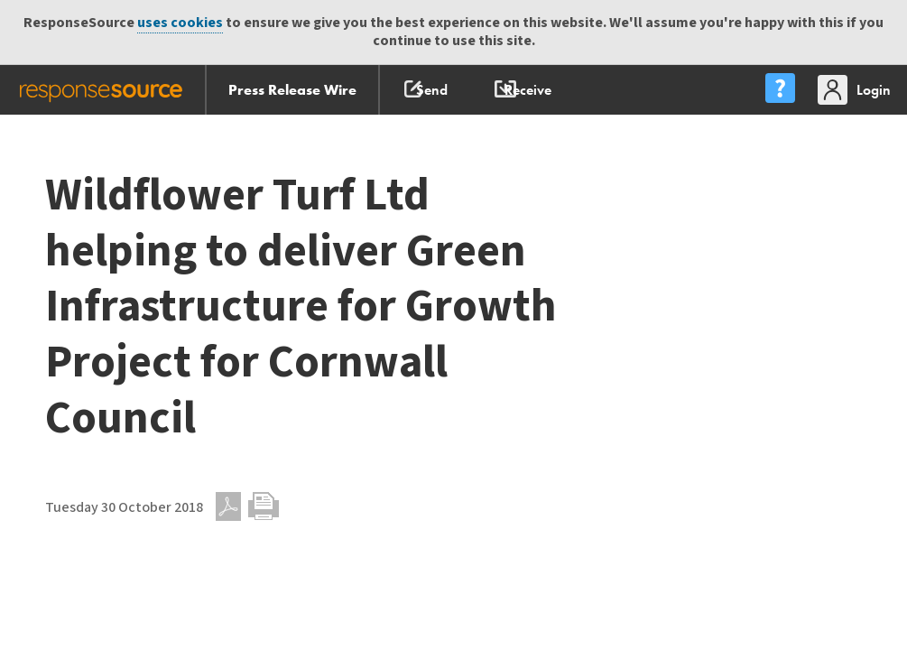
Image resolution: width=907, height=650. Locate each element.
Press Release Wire (292, 89)
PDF (228, 506)
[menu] (779, 90)
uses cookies (180, 23)
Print (263, 506)
